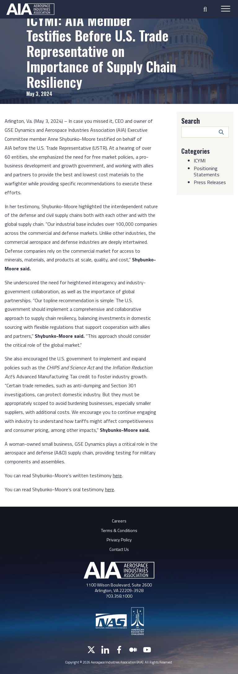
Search (190, 121)
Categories (195, 151)
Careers (119, 520)
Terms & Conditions (119, 530)
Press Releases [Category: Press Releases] (210, 182)
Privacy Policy (119, 539)
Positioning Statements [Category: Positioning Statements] (206, 171)
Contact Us (119, 549)
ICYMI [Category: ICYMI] (199, 160)
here (109, 489)
